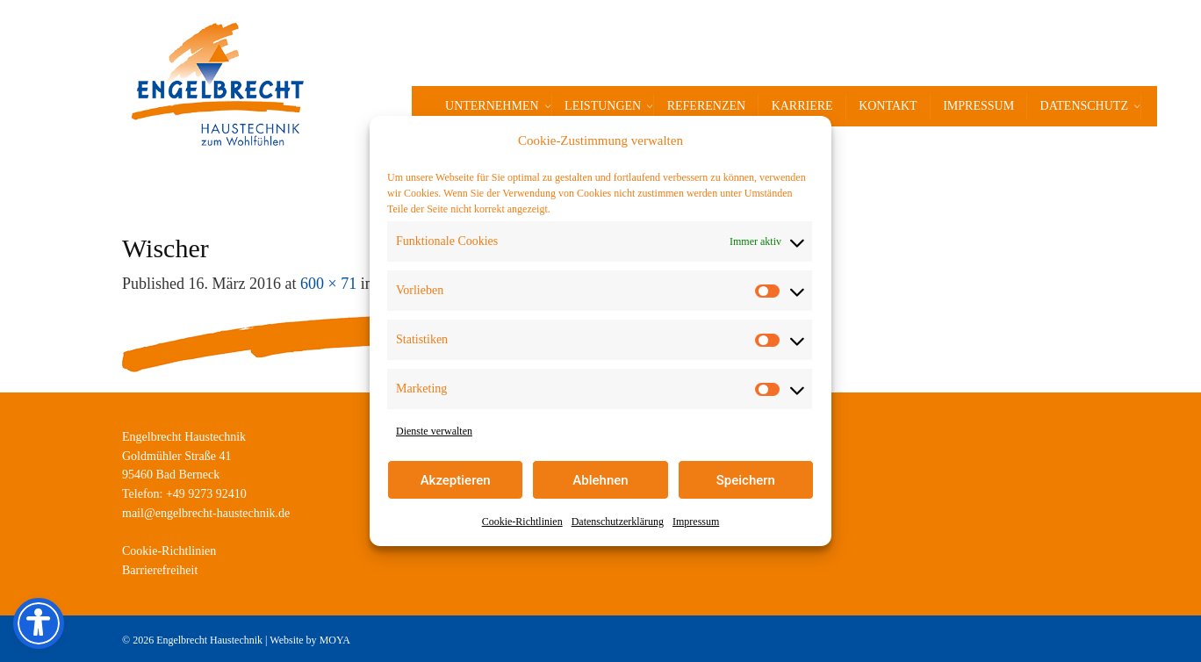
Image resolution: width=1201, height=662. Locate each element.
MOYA (335, 640)
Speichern (745, 480)
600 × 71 (328, 283)
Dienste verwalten (434, 431)
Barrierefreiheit (160, 570)
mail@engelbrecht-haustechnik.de (206, 513)
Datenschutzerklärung (618, 521)
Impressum (695, 521)
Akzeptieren (456, 480)
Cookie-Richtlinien (522, 521)
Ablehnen (600, 480)
